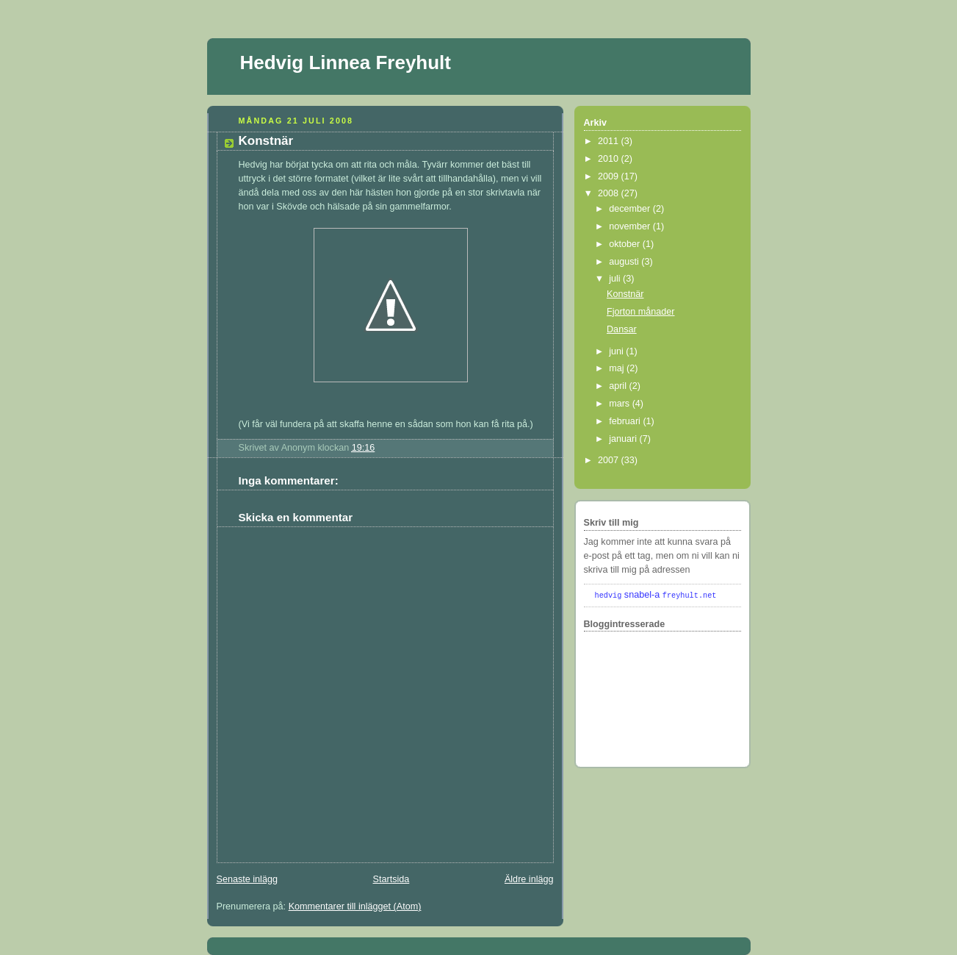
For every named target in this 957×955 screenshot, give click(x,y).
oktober (626, 244)
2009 (609, 176)
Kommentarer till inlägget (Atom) (355, 906)
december (631, 209)
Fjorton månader (641, 312)
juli (616, 278)
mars (620, 403)
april (619, 386)
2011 (609, 141)
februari (626, 421)
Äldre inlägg (529, 879)
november (631, 226)
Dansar (622, 329)
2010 (609, 159)
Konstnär (266, 141)
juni (617, 351)
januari (624, 439)
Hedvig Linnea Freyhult (346, 62)
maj (617, 368)
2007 (609, 460)
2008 (609, 193)
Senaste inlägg (247, 879)
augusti (625, 262)
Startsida (391, 879)
